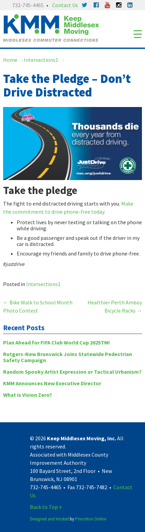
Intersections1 (41, 59)
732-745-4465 (28, 5)
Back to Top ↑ (46, 506)
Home (10, 59)
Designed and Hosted (49, 519)
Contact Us (65, 5)
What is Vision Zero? (27, 394)
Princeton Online (90, 519)
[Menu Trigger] (137, 34)
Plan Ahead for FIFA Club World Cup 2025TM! (56, 342)
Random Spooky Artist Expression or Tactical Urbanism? (72, 371)
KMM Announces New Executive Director (52, 383)
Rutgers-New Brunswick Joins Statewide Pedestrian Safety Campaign (67, 357)
